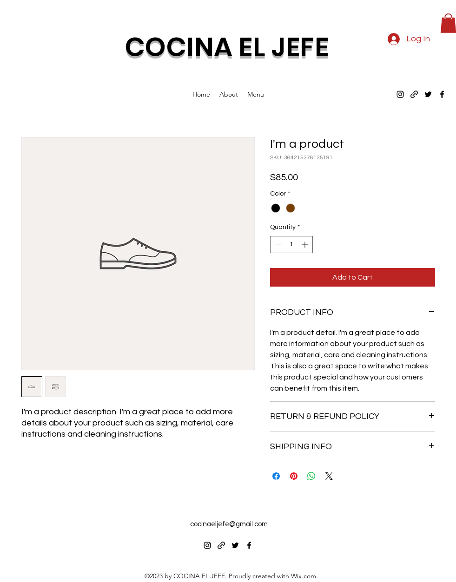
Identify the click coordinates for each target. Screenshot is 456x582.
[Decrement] (277, 244)
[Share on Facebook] (276, 476)
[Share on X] (329, 476)
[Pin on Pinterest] (293, 476)
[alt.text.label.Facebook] (442, 94)
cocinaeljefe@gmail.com (229, 524)
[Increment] (305, 244)
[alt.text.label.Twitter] (428, 94)
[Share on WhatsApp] (311, 476)
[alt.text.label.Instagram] (400, 94)
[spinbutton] (291, 244)
